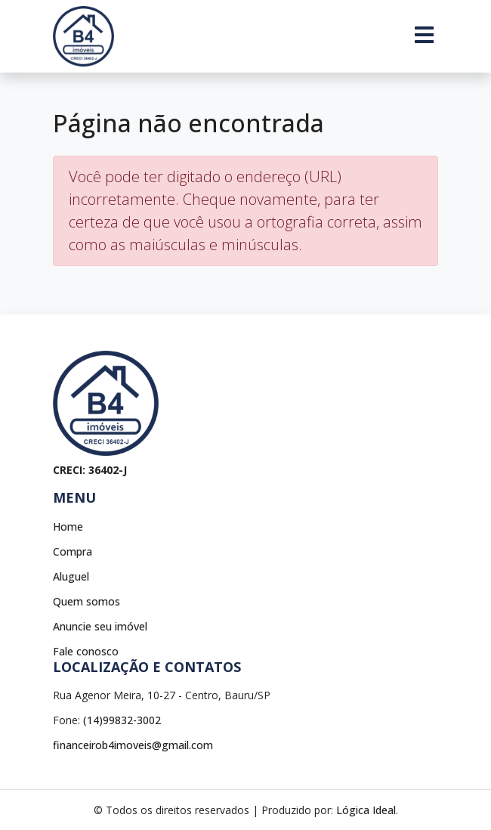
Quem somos (86, 601)
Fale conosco (86, 651)
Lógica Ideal (366, 810)
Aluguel (71, 576)
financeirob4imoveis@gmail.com (133, 745)
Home (68, 526)
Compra (72, 551)
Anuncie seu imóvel (100, 626)
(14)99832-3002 (122, 720)
